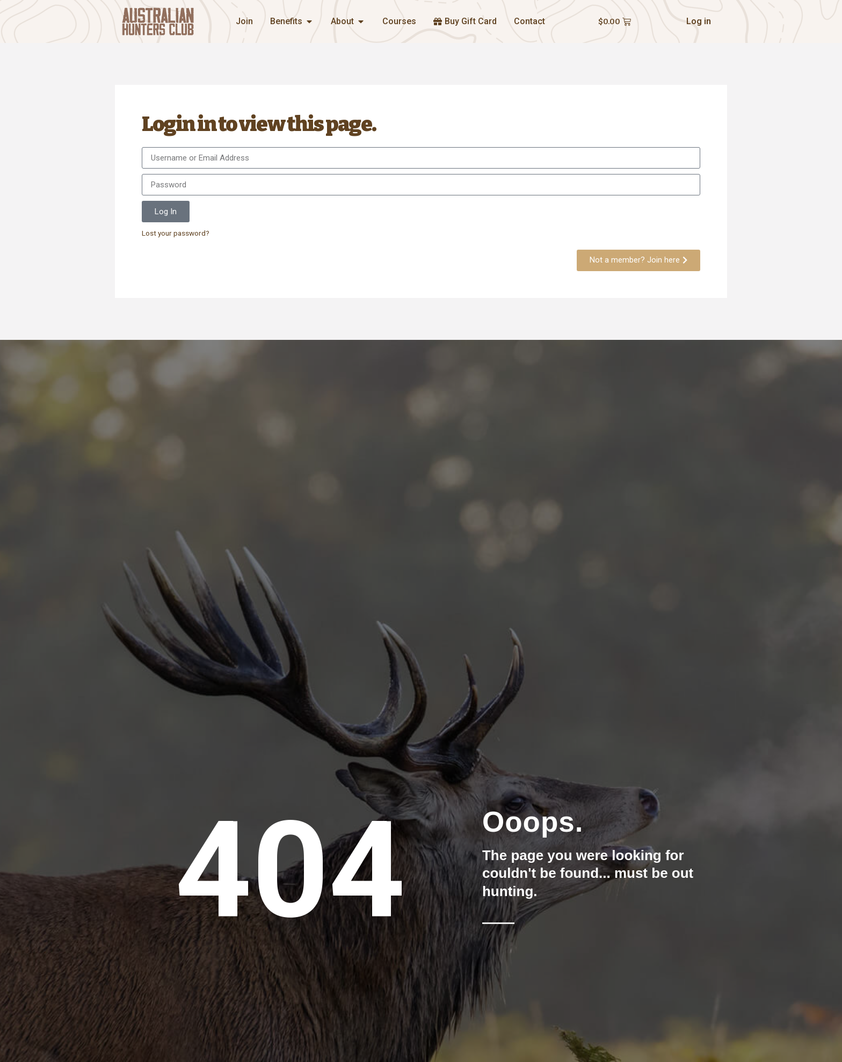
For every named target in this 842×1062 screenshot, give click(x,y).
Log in (698, 21)
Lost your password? (175, 233)
